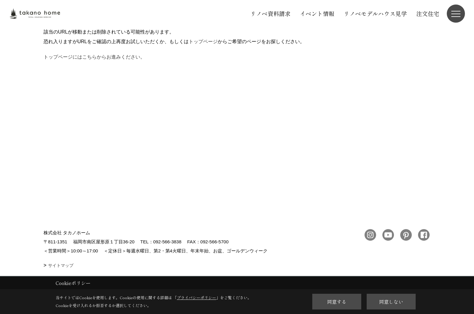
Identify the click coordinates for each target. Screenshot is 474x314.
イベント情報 (317, 13)
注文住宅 (427, 13)
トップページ (203, 41)
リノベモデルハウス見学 (375, 13)
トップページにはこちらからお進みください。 (94, 56)
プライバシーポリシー (196, 297)
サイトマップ (60, 265)
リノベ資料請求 (270, 13)
